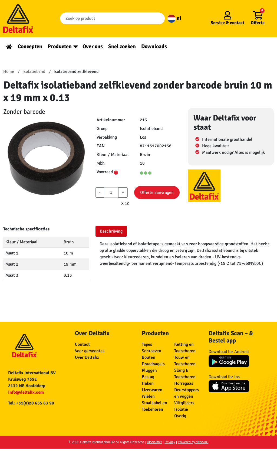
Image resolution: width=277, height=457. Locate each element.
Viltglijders (184, 403)
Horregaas (183, 383)
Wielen (148, 396)
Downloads (154, 46)
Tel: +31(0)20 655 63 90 (31, 403)
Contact (82, 344)
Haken (148, 383)
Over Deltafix (87, 357)
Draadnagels (153, 364)
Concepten (30, 46)
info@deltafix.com (26, 392)
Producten (60, 46)
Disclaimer (154, 442)
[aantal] (111, 192)
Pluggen (149, 370)
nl (174, 18)
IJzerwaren (152, 390)
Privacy (169, 442)
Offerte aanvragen (157, 192)
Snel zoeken (122, 46)
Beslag (148, 377)
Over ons (93, 46)
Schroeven (151, 351)
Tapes (147, 344)
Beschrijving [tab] (111, 231)
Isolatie (181, 409)
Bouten (148, 357)
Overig (180, 416)
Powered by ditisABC (193, 442)
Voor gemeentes (89, 351)
